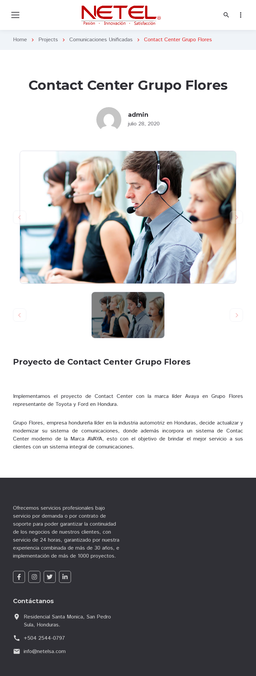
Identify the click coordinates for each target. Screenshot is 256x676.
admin (138, 114)
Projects (48, 40)
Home (20, 40)
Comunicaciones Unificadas (101, 40)
